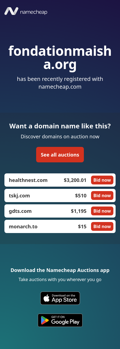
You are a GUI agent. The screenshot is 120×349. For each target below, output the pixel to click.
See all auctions (60, 154)
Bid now (102, 180)
